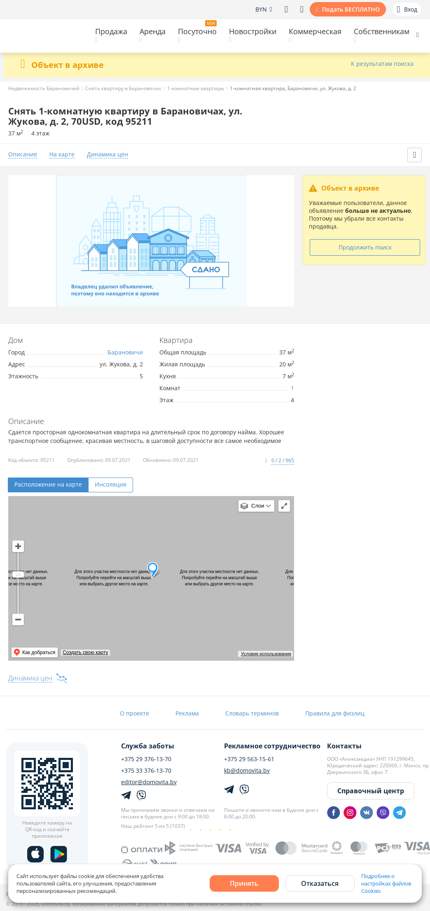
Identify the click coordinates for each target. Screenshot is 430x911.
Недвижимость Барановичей (43, 88)
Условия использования (266, 653)
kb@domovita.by (247, 770)
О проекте (134, 713)
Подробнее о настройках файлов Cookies (386, 883)
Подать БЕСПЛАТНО (351, 9)
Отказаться (320, 883)
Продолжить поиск (365, 247)
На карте (62, 154)
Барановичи (125, 352)
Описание (22, 154)
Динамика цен (107, 154)
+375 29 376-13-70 (146, 759)
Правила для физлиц (335, 713)
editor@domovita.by (149, 782)
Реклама (187, 713)
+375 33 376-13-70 (146, 770)
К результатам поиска (382, 64)
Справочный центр (370, 790)
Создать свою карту (85, 652)
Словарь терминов (252, 713)
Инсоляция (110, 484)
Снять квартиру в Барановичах (123, 88)
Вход (407, 9)
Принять (244, 883)
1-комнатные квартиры (195, 88)
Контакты (344, 745)
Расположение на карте (48, 484)
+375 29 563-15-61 (249, 759)
